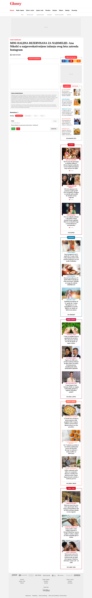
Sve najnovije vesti (71, 138)
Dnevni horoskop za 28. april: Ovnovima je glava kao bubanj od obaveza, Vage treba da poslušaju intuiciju (67, 103)
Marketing (34, 595)
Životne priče (30, 14)
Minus (43, 115)
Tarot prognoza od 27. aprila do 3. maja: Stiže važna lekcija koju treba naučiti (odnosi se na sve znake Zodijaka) (71, 257)
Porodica (47, 10)
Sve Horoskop (71, 314)
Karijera (55, 10)
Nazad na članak (15, 55)
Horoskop (74, 10)
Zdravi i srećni (30, 10)
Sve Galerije (71, 232)
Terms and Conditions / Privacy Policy (58, 595)
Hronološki (28, 115)
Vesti (22, 14)
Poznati (12, 10)
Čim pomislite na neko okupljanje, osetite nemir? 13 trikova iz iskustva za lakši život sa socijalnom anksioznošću (67, 123)
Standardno (19, 115)
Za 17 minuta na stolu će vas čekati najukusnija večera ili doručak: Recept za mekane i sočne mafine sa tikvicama (71, 449)
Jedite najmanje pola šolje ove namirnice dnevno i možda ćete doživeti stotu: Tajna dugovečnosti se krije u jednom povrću (71, 474)
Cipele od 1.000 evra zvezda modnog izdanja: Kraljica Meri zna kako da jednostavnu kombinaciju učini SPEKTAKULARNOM (71, 364)
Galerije (67, 10)
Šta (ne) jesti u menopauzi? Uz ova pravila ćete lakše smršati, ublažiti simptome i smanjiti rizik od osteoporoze (67, 93)
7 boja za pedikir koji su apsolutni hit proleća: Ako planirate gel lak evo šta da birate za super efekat (71, 340)
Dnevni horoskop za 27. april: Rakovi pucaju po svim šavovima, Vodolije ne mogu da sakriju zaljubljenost (71, 281)
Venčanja (49, 14)
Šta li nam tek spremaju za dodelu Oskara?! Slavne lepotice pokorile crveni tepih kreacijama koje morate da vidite (71, 165)
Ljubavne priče (40, 14)
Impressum (28, 595)
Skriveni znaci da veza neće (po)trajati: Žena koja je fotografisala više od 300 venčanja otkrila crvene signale (71, 508)
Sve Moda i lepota (71, 396)
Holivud (69, 14)
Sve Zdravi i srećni (71, 483)
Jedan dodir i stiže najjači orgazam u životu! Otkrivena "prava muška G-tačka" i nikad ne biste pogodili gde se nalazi (71, 533)
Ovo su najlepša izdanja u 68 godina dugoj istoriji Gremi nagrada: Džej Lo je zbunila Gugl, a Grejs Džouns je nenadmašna (71, 221)
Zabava (61, 10)
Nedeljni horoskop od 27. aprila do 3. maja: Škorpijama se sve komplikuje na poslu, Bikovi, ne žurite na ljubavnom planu (71, 306)
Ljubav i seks (39, 10)
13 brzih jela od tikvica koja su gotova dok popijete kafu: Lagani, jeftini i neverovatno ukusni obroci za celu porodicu (71, 423)
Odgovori (53, 128)
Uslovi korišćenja (43, 595)
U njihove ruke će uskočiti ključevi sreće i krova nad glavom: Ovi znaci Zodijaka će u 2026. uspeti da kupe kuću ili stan (67, 113)
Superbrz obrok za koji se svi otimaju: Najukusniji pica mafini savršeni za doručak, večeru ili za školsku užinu (67, 132)
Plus (36, 115)
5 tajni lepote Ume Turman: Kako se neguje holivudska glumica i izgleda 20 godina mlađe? (71, 388)
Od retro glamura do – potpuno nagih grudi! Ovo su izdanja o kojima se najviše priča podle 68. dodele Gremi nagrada (71, 193)
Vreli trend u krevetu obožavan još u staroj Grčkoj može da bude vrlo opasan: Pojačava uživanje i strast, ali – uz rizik (71, 558)
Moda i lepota (20, 10)
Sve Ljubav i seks (71, 567)
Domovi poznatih (59, 14)
